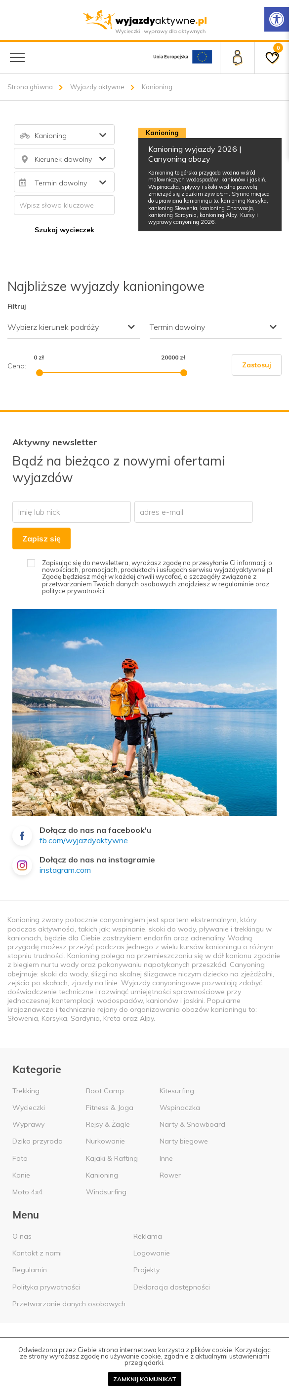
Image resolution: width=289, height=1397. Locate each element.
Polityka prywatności (46, 1287)
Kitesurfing (177, 1090)
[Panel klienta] (237, 57)
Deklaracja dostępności (171, 1287)
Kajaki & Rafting (112, 1158)
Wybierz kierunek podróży (53, 327)
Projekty (146, 1269)
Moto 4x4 (27, 1191)
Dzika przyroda (37, 1141)
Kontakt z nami (37, 1253)
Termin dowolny (177, 327)
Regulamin (29, 1269)
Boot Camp (105, 1090)
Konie (21, 1175)
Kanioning (102, 1175)
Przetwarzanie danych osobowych (68, 1303)
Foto (20, 1158)
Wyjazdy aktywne (97, 87)
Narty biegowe (184, 1141)
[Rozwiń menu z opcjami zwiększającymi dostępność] (276, 19)
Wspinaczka (180, 1107)
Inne (166, 1158)
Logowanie (151, 1253)
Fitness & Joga (109, 1107)
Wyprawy (28, 1124)
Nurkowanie (105, 1141)
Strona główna (30, 87)
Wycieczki (28, 1107)
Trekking (26, 1090)
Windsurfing (106, 1191)
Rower (170, 1175)
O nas (22, 1236)
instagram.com (65, 870)
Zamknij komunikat (144, 1379)
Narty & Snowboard (192, 1124)
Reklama (147, 1236)
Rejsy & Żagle (108, 1124)
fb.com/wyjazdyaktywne (84, 840)
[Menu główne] (17, 58)
